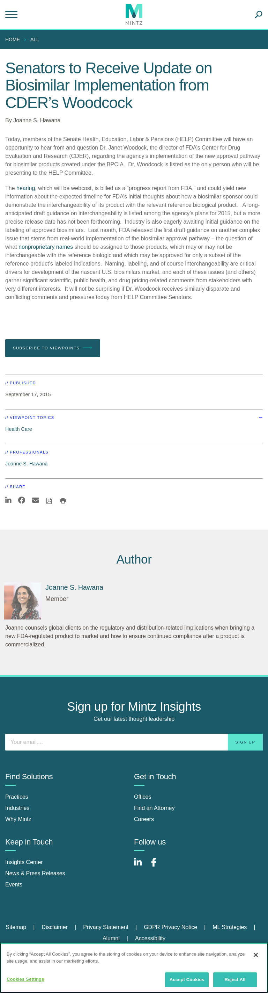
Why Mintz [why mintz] (18, 819)
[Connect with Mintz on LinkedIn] (141, 866)
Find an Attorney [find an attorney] (154, 808)
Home (12, 39)
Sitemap (16, 927)
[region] (134, 968)
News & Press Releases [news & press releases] (35, 873)
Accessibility (150, 938)
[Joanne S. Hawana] (22, 601)
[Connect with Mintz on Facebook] (158, 866)
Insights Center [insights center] (24, 862)
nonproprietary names (45, 247)
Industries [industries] (17, 808)
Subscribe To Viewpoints (52, 348)
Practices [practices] (16, 797)
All (34, 39)
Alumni (111, 938)
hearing (25, 188)
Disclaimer (55, 927)
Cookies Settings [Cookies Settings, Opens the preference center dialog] (25, 979)
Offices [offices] (142, 797)
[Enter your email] (134, 742)
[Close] (255, 955)
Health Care (18, 429)
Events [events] (13, 884)
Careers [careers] (144, 819)
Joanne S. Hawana (36, 120)
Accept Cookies (187, 979)
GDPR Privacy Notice (170, 927)
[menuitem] (14, 39)
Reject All (234, 979)
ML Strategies (230, 927)
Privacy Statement (105, 927)
